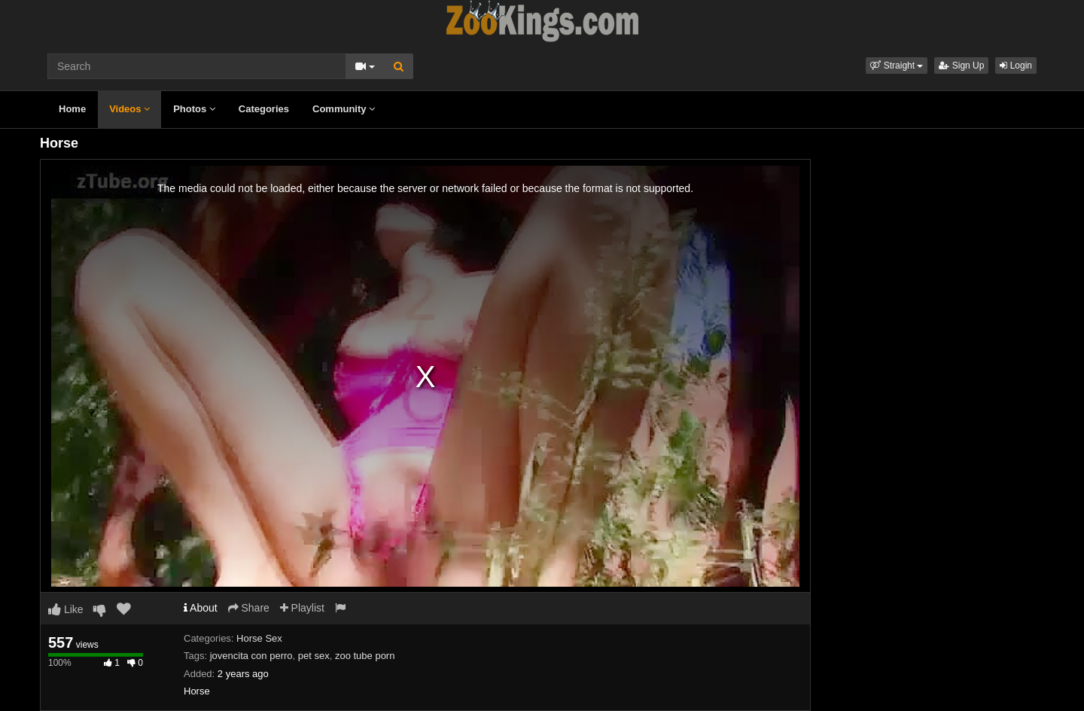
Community (343, 108)
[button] (896, 65)
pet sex (314, 655)
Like (66, 609)
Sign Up (961, 65)
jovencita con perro (251, 655)
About (201, 608)
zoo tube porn (365, 655)
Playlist (302, 608)
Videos (129, 108)
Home (72, 108)
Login (1016, 65)
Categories (264, 108)
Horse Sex (259, 638)
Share (248, 608)
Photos (194, 108)
